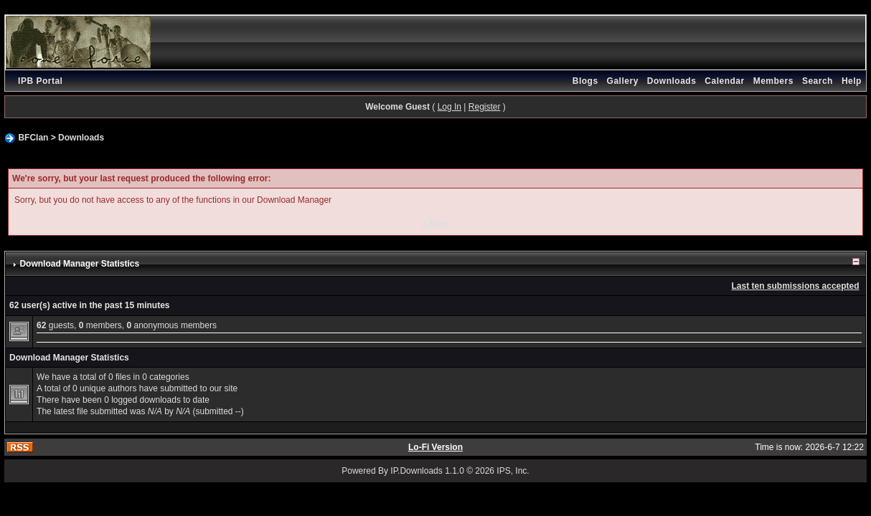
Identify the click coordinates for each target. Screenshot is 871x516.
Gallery (623, 81)
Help (852, 81)
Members (773, 81)
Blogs (585, 81)
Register (485, 107)
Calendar (724, 81)
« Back (436, 224)
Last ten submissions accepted (796, 286)
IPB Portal (40, 81)
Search (817, 81)
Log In (449, 107)
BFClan (33, 138)
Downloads (672, 81)
